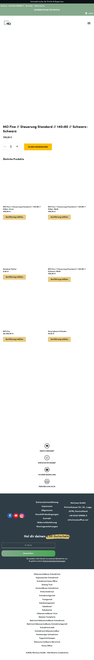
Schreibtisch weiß (47, 627)
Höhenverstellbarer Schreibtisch (47, 574)
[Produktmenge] (10, 146)
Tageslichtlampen (47, 638)
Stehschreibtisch (47, 592)
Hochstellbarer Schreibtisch (47, 588)
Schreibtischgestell (47, 596)
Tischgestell (47, 599)
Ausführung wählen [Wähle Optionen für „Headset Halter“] (14, 277)
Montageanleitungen (47, 527)
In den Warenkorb (38, 147)
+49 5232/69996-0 (16, 6)
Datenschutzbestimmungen (54, 561)
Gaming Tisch (47, 585)
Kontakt (29, 6)
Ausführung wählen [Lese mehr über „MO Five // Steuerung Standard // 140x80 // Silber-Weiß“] (59, 217)
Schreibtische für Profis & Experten (47, 2)
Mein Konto (40, 6)
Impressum (47, 506)
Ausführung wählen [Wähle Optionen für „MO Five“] (14, 339)
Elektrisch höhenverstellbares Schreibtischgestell (47, 624)
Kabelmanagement (47, 603)
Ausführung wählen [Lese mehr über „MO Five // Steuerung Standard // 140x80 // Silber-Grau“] (14, 217)
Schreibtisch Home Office (47, 581)
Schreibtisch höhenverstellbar (47, 631)
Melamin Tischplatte (47, 617)
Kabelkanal (47, 606)
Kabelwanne (47, 610)
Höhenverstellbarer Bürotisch (47, 642)
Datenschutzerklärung (47, 502)
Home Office (47, 646)
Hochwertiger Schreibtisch (47, 634)
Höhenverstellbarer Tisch (47, 613)
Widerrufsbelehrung (47, 523)
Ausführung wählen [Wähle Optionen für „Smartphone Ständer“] (59, 339)
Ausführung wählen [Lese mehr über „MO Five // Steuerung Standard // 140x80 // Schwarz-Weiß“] (59, 279)
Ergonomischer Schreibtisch (47, 578)
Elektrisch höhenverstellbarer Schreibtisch (47, 620)
